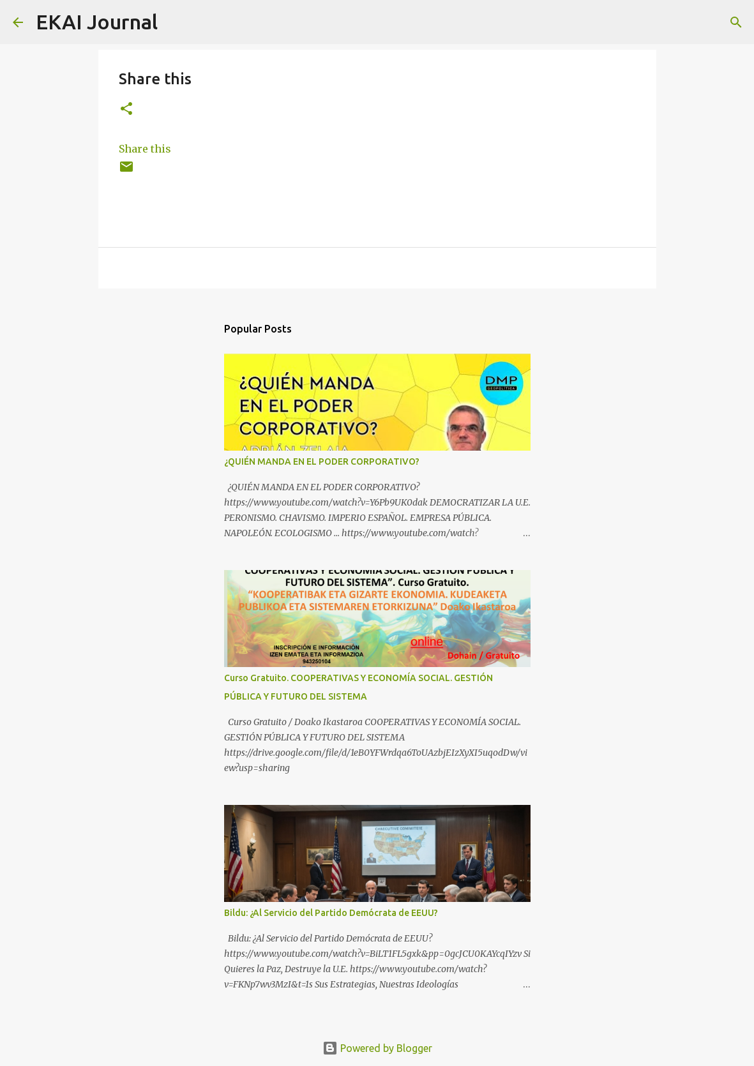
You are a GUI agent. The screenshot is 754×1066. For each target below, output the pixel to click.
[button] (126, 109)
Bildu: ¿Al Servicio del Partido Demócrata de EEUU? (331, 913)
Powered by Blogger (377, 1048)
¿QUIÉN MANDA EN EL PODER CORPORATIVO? (321, 461)
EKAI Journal (97, 21)
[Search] (175, 22)
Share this (145, 148)
